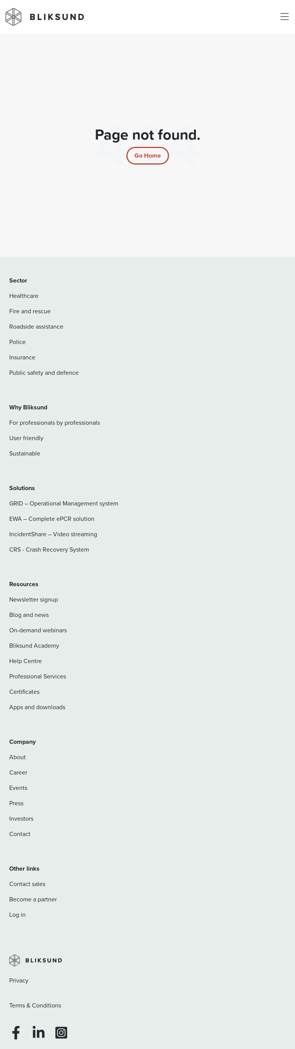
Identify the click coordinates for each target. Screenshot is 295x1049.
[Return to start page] (147, 156)
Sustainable (24, 453)
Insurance (22, 357)
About (17, 757)
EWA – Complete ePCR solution (51, 518)
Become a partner (33, 899)
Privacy (18, 980)
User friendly (26, 438)
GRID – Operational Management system (63, 503)
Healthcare (23, 295)
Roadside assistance (36, 326)
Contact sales (27, 883)
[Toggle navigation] (284, 17)
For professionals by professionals (54, 422)
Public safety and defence (44, 372)
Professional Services (37, 676)
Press (16, 803)
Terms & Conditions (35, 1005)
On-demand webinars (38, 630)
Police (17, 341)
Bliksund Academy (34, 645)
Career (18, 772)
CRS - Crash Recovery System (49, 549)
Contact (19, 834)
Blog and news (29, 614)
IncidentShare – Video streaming (53, 534)
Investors (21, 818)
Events (18, 787)
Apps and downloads (37, 707)
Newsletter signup (33, 599)
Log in (17, 914)
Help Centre (25, 661)
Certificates (24, 691)
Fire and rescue (30, 311)
